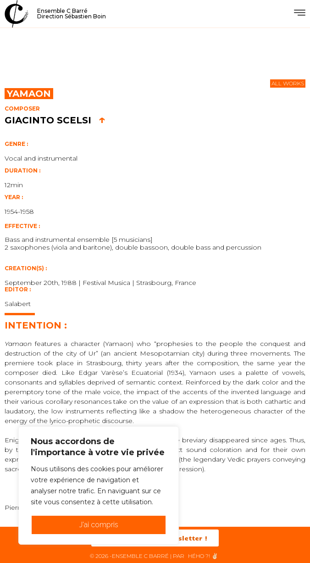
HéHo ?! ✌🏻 (203, 555)
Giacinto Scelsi (55, 120)
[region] (98, 485)
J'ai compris (98, 524)
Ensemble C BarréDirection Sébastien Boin (71, 13)
